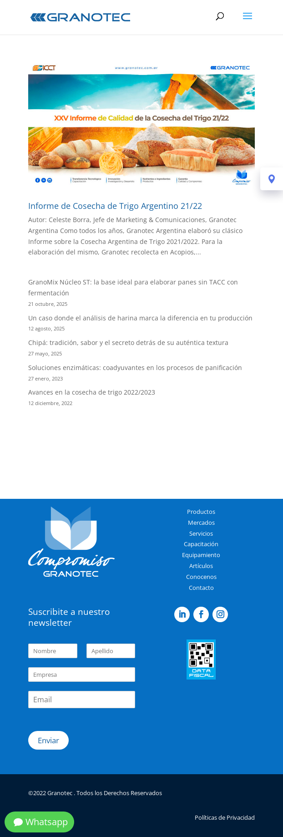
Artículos (201, 566)
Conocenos (201, 577)
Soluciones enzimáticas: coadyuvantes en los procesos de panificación (135, 367)
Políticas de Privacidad (225, 817)
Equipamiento (201, 555)
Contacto (201, 587)
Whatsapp (46, 822)
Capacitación (201, 544)
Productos (201, 511)
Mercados (201, 522)
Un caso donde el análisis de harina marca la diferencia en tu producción (140, 318)
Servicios (201, 533)
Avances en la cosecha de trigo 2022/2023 (91, 392)
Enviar (48, 740)
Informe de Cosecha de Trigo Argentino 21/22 (115, 205)
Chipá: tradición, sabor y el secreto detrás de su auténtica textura (128, 342)
